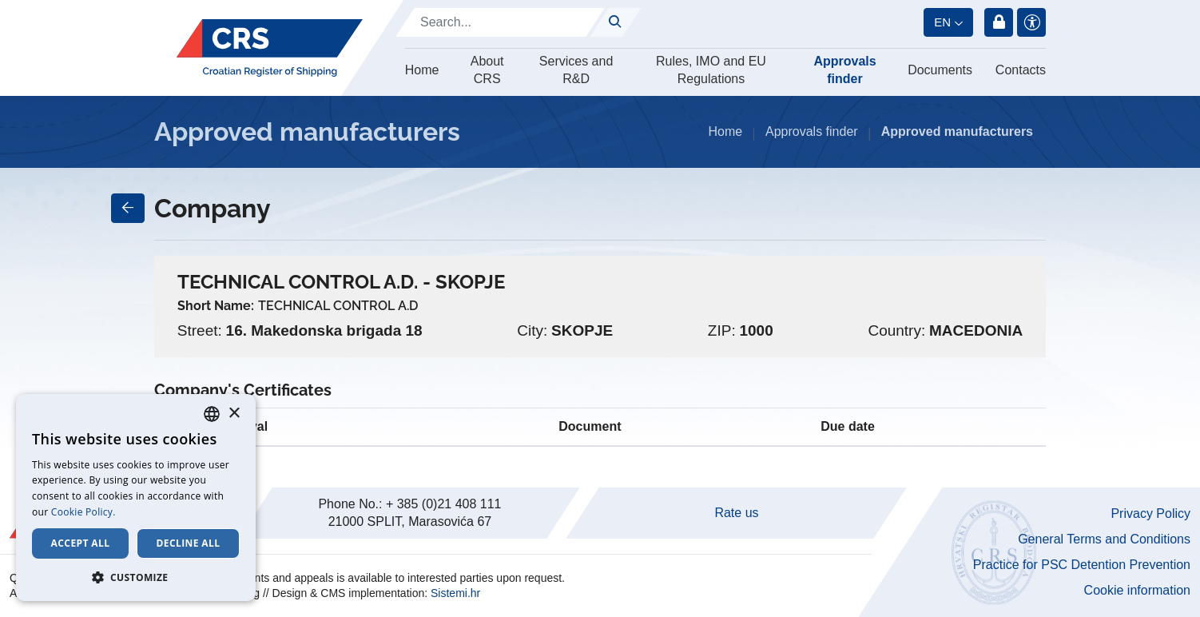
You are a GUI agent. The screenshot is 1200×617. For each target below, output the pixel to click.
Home (422, 70)
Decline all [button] (189, 543)
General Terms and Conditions (1104, 539)
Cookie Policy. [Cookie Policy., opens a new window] (83, 512)
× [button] (234, 414)
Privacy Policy (1150, 513)
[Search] (500, 22)
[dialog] (136, 497)
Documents (940, 70)
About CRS (487, 70)
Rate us (736, 512)
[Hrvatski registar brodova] (270, 48)
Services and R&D (576, 70)
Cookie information (1137, 590)
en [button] (942, 22)
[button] (136, 577)
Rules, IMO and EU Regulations (711, 70)
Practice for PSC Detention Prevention (1081, 564)
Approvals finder (844, 70)
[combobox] (212, 414)
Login (998, 22)
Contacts (1020, 70)
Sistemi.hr (455, 593)
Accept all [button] (80, 543)
